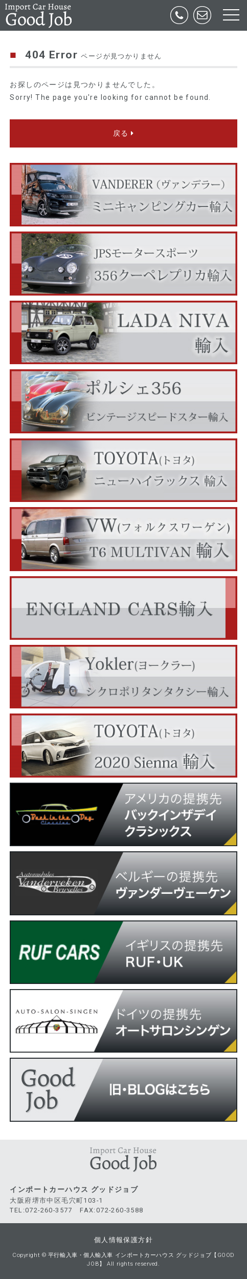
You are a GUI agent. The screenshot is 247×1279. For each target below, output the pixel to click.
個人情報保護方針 (123, 1240)
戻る (123, 133)
